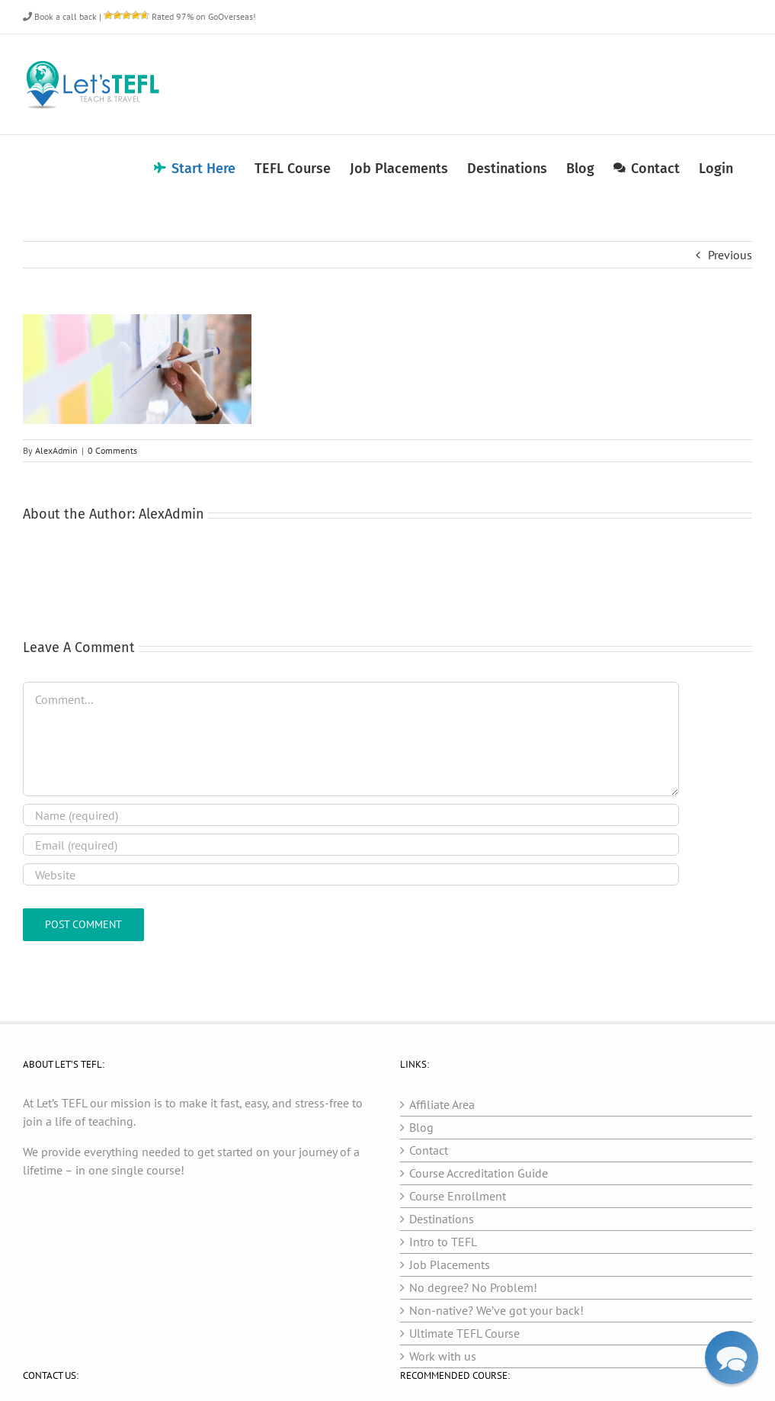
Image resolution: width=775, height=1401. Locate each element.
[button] (731, 1357)
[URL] (351, 874)
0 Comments (112, 450)
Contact (428, 1150)
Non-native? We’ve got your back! (496, 1310)
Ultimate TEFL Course (464, 1333)
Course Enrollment (457, 1195)
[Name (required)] (351, 815)
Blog (421, 1127)
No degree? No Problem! (473, 1287)
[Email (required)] (351, 845)
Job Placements (449, 1264)
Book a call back (60, 16)
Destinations (441, 1218)
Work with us (442, 1356)
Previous (730, 254)
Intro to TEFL (443, 1241)
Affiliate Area (442, 1104)
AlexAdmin (56, 450)
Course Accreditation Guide (478, 1173)
